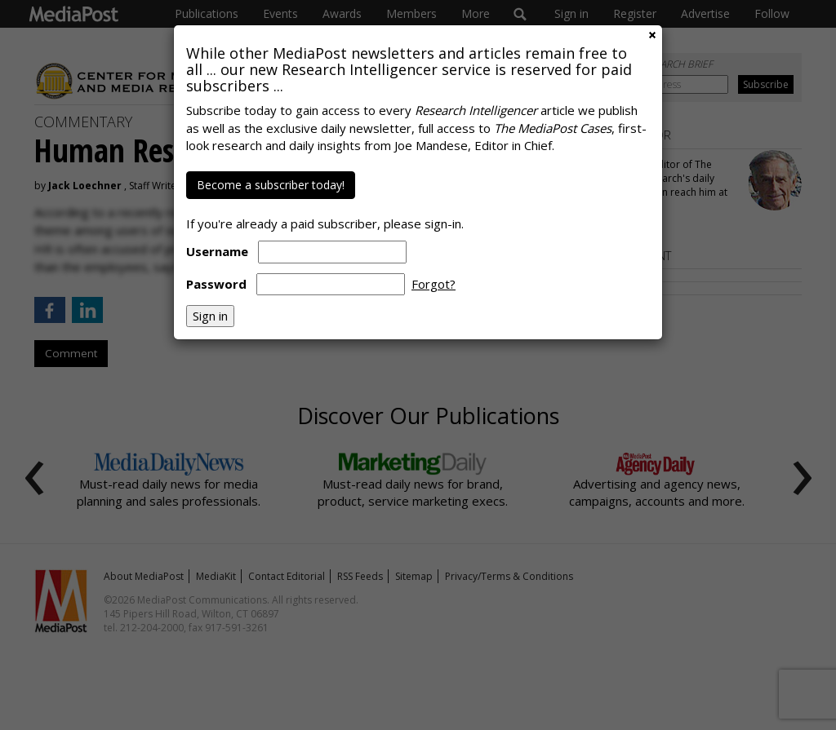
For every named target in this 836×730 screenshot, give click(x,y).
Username (217, 251)
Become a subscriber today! (271, 184)
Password (216, 284)
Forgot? (433, 284)
